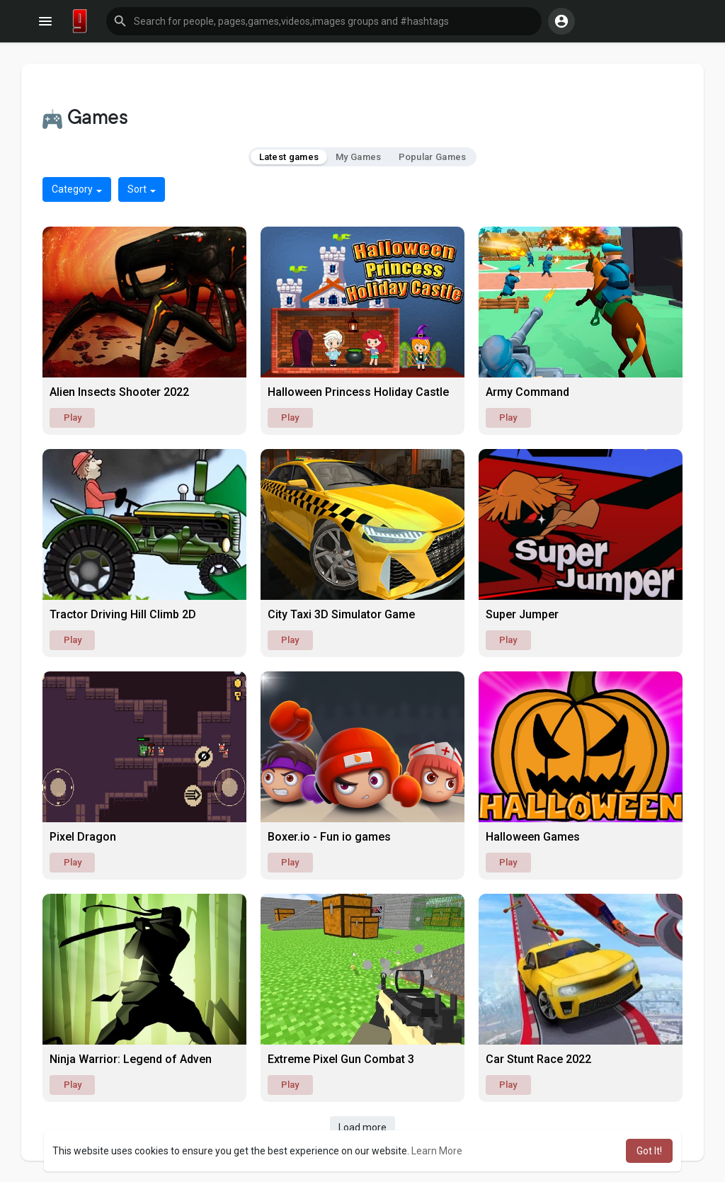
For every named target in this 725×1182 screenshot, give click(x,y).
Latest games (289, 157)
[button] (324, 21)
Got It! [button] (649, 1151)
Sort (141, 189)
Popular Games (433, 157)
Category (77, 189)
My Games (358, 157)
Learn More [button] (436, 1151)
